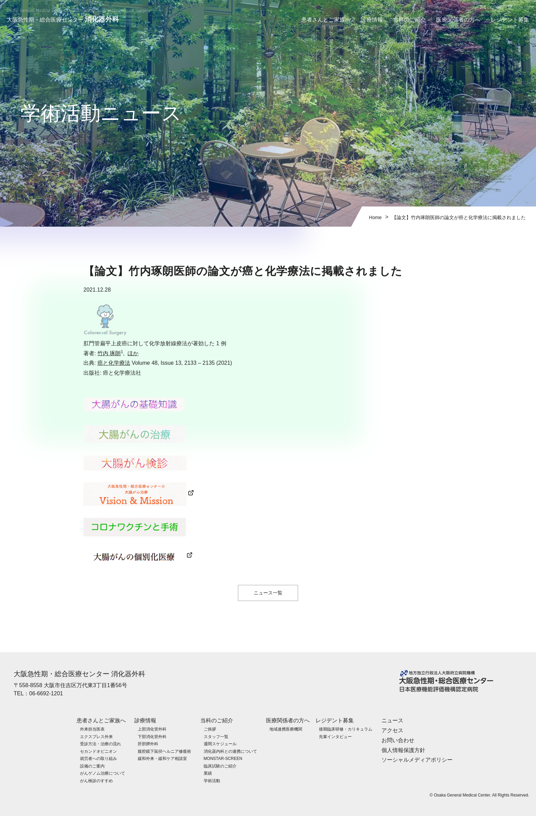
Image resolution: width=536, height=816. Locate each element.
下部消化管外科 (152, 736)
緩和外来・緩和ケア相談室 (162, 758)
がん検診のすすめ (96, 780)
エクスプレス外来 (96, 736)
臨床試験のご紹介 (220, 765)
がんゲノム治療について (102, 773)
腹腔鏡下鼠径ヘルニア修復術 (164, 751)
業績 (208, 773)
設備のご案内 (92, 765)
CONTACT (496, 7)
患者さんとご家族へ (326, 23)
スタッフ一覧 (216, 736)
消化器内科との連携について (230, 751)
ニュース (392, 720)
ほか (133, 353)
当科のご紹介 (409, 23)
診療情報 (372, 23)
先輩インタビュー (335, 736)
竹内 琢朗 (109, 353)
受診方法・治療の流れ (100, 743)
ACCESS (521, 8)
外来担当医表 (92, 728)
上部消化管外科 (152, 728)
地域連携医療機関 (285, 728)
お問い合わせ (397, 740)
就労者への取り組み (98, 758)
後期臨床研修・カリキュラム (345, 728)
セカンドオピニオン (98, 751)
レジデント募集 (510, 23)
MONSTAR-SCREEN (223, 758)
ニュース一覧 (268, 593)
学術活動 (212, 780)
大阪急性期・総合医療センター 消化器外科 (80, 674)
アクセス (392, 730)
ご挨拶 (210, 728)
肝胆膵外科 (148, 743)
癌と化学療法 (113, 363)
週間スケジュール (220, 743)
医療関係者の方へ (458, 23)
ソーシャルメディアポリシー (417, 760)
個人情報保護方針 (403, 750)
